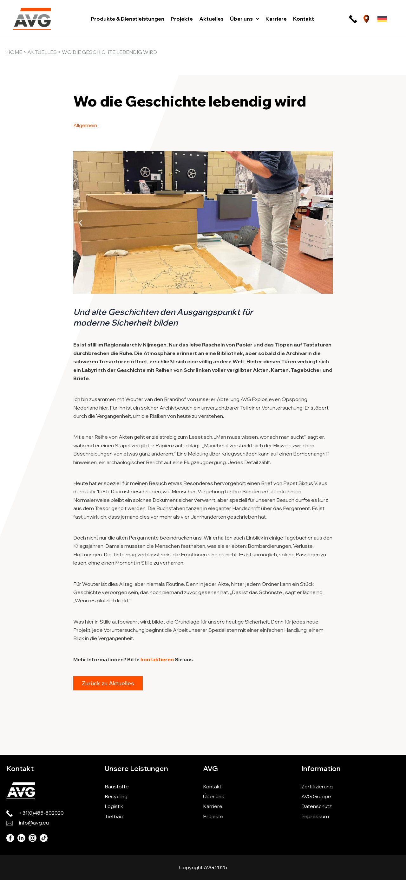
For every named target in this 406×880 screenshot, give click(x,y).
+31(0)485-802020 (41, 813)
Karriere (212, 806)
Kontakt (212, 786)
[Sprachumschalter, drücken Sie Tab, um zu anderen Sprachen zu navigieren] (382, 19)
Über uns (213, 796)
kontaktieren (157, 659)
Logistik (114, 806)
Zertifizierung (317, 786)
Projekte (213, 816)
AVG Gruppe (316, 796)
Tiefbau (114, 816)
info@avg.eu (34, 822)
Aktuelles (42, 52)
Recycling (116, 796)
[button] (256, 19)
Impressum (315, 816)
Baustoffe (117, 786)
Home (14, 52)
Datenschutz (316, 806)
